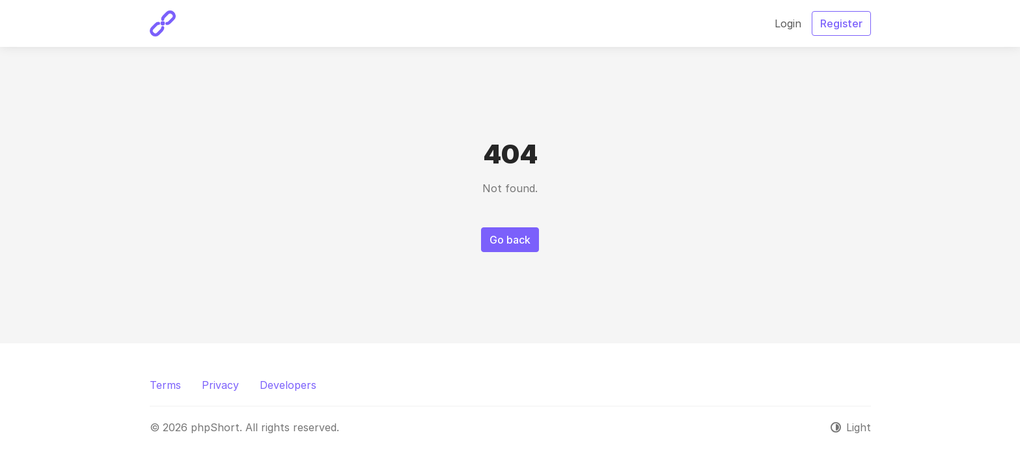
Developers (288, 384)
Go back (510, 239)
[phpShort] (163, 23)
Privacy (220, 384)
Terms (165, 384)
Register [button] (841, 23)
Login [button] (788, 23)
